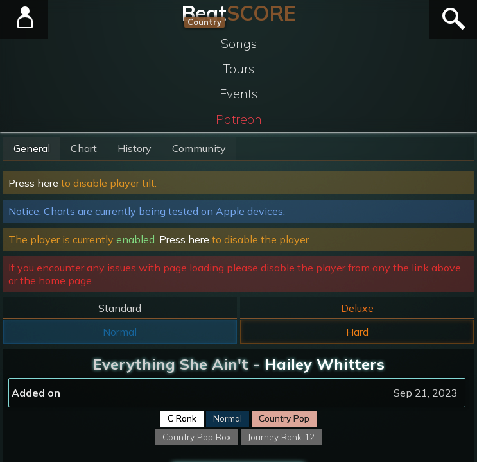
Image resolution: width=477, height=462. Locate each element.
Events (238, 93)
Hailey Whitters (325, 363)
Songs (239, 43)
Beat (238, 13)
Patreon (239, 119)
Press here (33, 182)
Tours (238, 68)
